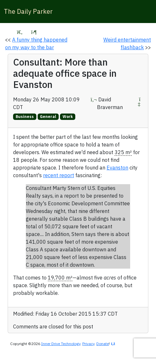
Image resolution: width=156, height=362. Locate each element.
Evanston (117, 167)
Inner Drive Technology (60, 343)
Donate (102, 343)
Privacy (88, 343)
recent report (58, 175)
